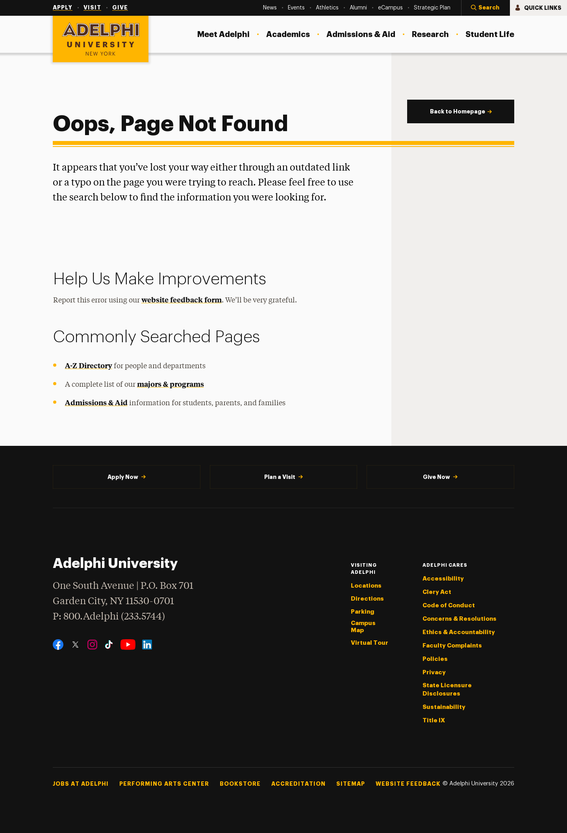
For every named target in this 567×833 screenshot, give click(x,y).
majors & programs (170, 384)
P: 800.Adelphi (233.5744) (109, 616)
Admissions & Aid (96, 402)
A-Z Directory (88, 365)
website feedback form (181, 299)
